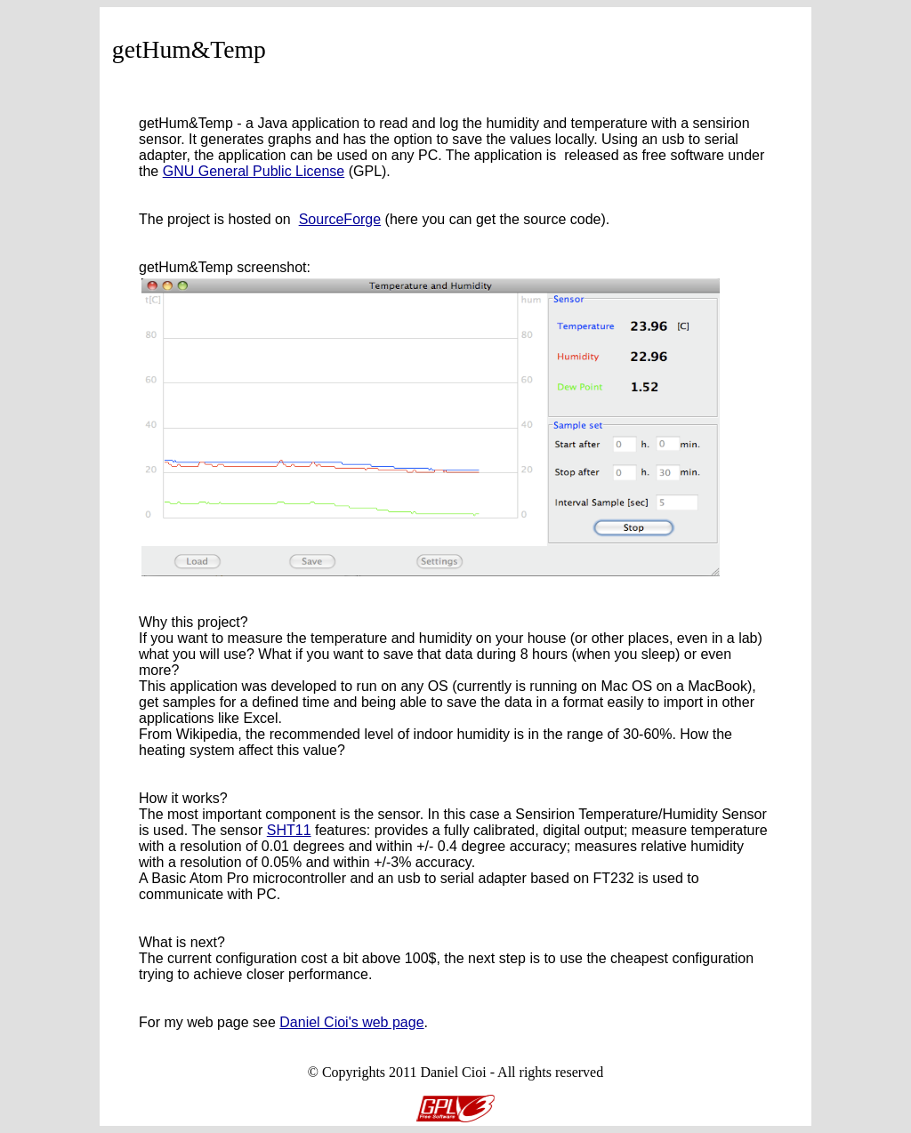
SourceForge (340, 219)
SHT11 (289, 830)
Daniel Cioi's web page (351, 1022)
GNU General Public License (254, 171)
